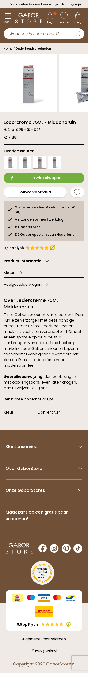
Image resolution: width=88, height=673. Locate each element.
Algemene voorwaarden (44, 639)
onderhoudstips (39, 399)
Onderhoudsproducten (33, 48)
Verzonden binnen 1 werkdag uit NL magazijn (44, 4)
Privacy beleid (44, 650)
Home (8, 48)
